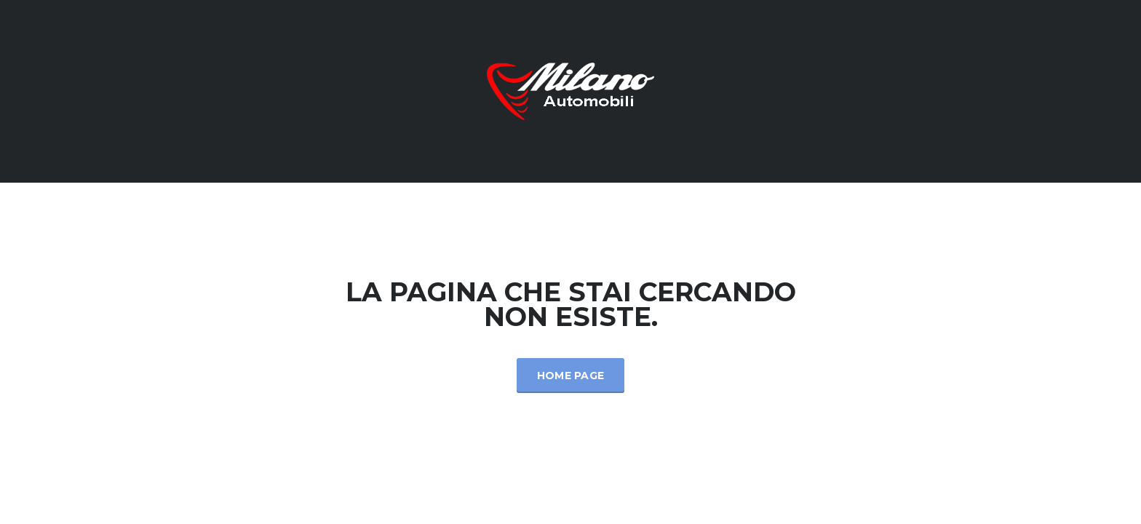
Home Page (571, 375)
